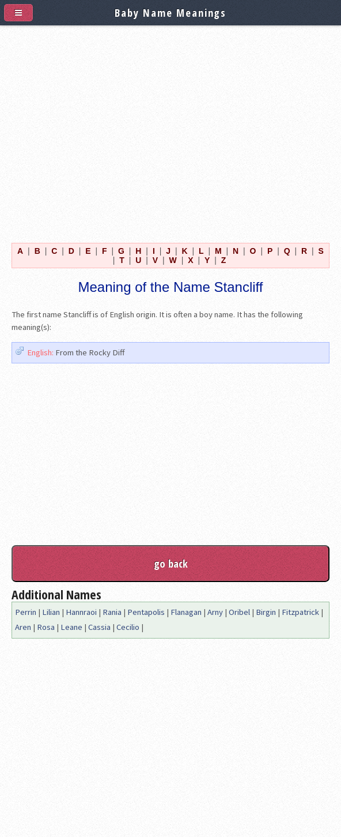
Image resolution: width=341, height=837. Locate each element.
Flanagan (186, 612)
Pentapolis (146, 612)
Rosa (46, 627)
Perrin (25, 612)
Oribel (239, 612)
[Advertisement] (170, 131)
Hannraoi (81, 612)
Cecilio (127, 627)
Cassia (99, 627)
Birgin (266, 612)
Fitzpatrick (300, 612)
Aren (23, 627)
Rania (112, 612)
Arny (215, 612)
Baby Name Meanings (170, 12)
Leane (71, 627)
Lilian (51, 612)
